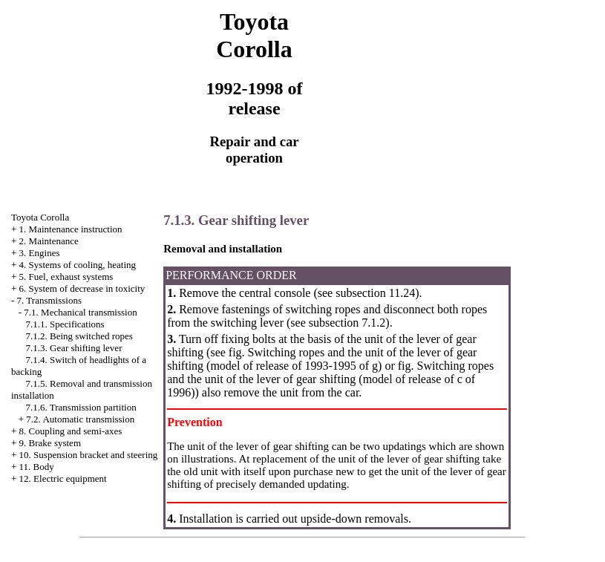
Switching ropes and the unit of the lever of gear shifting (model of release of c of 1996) (330, 379)
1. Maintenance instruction (70, 229)
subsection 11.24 (375, 293)
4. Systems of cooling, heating (77, 264)
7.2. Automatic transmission (80, 419)
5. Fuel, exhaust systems (66, 276)
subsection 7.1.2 (347, 322)
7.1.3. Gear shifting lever (74, 347)
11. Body (36, 466)
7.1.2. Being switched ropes (79, 336)
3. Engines (39, 252)
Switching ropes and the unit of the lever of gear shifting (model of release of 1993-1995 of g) (322, 359)
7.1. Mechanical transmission (80, 312)
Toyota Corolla (40, 217)
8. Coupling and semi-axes (70, 431)
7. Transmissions (49, 300)
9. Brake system (50, 442)
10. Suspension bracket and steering (88, 454)
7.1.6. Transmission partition (81, 407)
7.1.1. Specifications (65, 324)
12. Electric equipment (63, 478)
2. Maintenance (49, 240)
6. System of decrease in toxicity (82, 288)
